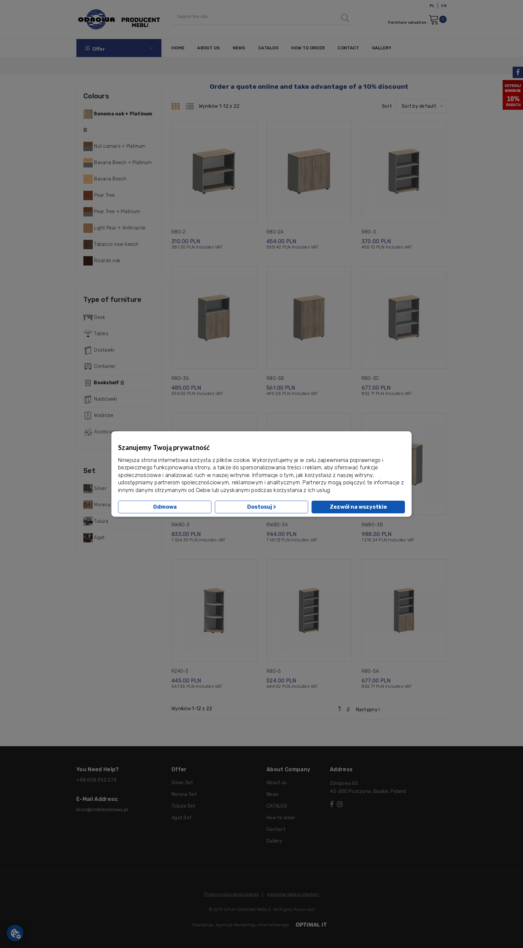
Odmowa (165, 507)
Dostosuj (261, 507)
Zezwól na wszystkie (358, 507)
